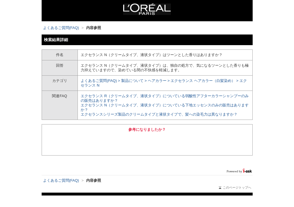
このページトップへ (235, 187)
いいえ (178, 143)
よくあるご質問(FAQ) (61, 28)
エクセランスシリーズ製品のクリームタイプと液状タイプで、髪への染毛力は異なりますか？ (159, 114)
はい (115, 143)
